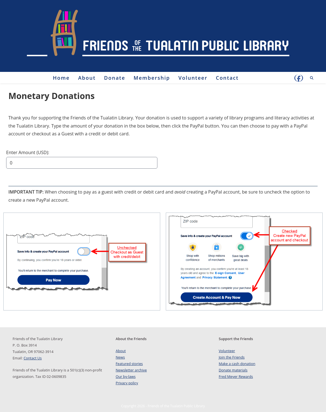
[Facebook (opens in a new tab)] (298, 78)
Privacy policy (127, 382)
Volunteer (227, 350)
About (121, 350)
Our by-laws (126, 376)
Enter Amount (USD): (27, 152)
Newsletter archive (131, 370)
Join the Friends (231, 357)
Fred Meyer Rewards (236, 376)
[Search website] (312, 78)
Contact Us (33, 358)
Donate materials (233, 370)
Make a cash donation (237, 363)
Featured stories (129, 363)
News (120, 357)
